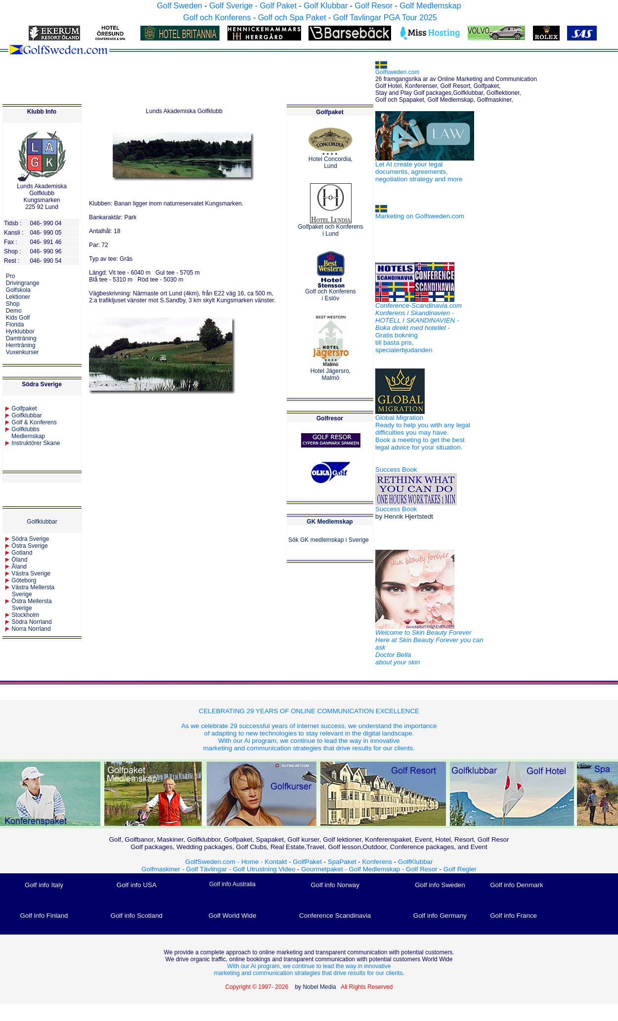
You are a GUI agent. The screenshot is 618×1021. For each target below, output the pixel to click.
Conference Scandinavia (335, 915)
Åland (19, 566)
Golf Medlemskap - (377, 869)
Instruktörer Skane (35, 443)
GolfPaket (307, 861)
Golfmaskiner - (163, 869)
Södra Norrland (31, 621)
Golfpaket (24, 408)
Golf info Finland (44, 915)
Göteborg (23, 580)
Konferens (377, 861)
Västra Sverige (30, 573)
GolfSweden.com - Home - (224, 861)
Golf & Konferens (33, 422)
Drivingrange (23, 283)
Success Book (396, 469)
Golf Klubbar (326, 5)
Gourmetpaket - (325, 869)
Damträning (21, 338)
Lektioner (18, 296)
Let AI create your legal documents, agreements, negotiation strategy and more (418, 172)
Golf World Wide (233, 915)
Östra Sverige (29, 545)
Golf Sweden (179, 5)
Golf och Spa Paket (292, 17)
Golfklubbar (26, 415)
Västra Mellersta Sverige (29, 591)
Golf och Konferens (217, 17)
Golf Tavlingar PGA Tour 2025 (385, 17)
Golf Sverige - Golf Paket (254, 5)
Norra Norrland (30, 628)
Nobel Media (319, 986)
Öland (19, 559)
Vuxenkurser (22, 352)
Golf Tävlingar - (209, 869)
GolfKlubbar (415, 861)
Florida (15, 324)
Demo (14, 310)
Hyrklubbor (20, 331)
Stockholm (25, 615)
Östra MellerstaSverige (28, 605)
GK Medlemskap (330, 521)
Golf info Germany (440, 915)
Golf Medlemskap (430, 5)
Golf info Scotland (137, 915)
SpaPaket (344, 861)
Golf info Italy (44, 885)
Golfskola (18, 289)
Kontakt (276, 861)
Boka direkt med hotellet (410, 327)
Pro (10, 276)
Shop (13, 303)
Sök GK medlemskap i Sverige (328, 539)
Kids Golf (18, 317)
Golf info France (513, 915)
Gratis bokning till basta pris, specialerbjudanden (404, 342)
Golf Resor (373, 5)
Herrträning (21, 345)
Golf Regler (460, 869)
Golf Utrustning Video (264, 869)
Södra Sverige (30, 538)
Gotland (21, 552)
